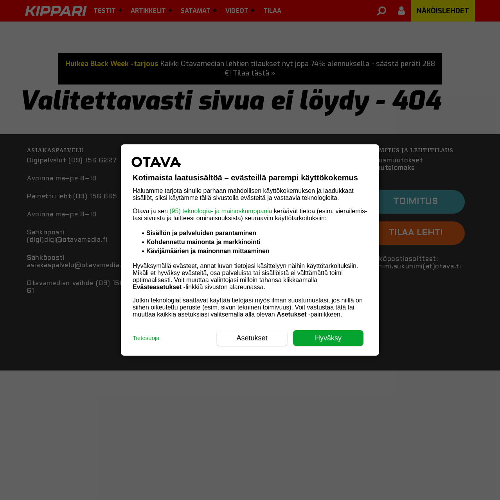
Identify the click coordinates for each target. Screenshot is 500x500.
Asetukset (251, 338)
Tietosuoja (146, 338)
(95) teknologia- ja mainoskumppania (220, 211)
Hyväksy (328, 338)
